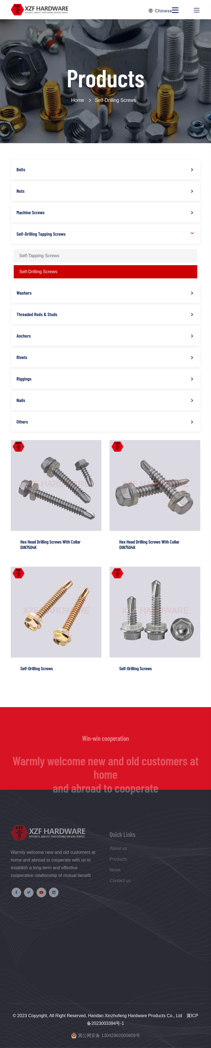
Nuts (20, 191)
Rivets (21, 357)
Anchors (23, 336)
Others (22, 422)
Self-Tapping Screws (39, 255)
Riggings (23, 379)
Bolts (20, 169)
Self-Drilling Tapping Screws (41, 234)
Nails (20, 400)
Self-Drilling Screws (115, 100)
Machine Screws (30, 212)
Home (81, 100)
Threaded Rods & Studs (36, 314)
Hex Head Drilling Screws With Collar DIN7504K (50, 544)
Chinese (160, 11)
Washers (24, 293)
